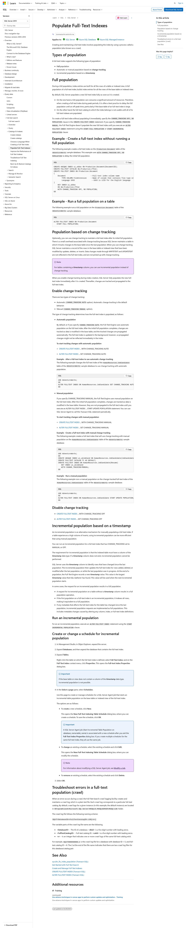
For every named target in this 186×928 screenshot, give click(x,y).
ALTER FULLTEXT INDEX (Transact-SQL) (68, 875)
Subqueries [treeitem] (11, 108)
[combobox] (16, 21)
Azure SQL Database (87, 39)
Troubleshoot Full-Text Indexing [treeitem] (18, 159)
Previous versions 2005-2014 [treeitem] (15, 37)
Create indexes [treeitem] (15, 135)
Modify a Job (119, 768)
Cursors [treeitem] (9, 97)
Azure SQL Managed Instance (112, 39)
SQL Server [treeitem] (9, 30)
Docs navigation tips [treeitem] (12, 33)
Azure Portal (157, 9)
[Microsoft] (4, 3)
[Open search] (174, 3)
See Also (160, 44)
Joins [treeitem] (8, 101)
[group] (93, 180)
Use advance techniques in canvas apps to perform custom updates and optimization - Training (87, 897)
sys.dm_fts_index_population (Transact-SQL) (70, 861)
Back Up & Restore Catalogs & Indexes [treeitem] (20, 165)
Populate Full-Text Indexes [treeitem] (20, 148)
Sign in (180, 3)
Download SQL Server (173, 9)
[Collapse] (29, 16)
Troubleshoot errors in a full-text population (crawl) (169, 40)
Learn (55, 18)
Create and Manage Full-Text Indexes (67, 868)
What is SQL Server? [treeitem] (14, 44)
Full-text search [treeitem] (14, 121)
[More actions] (132, 18)
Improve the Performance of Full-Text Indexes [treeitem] (20, 152)
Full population (162, 25)
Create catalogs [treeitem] (16, 138)
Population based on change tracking (167, 29)
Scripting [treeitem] (10, 104)
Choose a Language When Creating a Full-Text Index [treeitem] (20, 143)
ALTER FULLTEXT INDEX (68, 354)
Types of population (164, 22)
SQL (62, 18)
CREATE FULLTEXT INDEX (69, 348)
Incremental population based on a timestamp (169, 35)
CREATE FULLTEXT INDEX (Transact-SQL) (68, 871)
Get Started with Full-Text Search (65, 865)
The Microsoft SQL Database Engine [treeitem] (17, 48)
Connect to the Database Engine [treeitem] (18, 53)
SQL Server (71, 18)
